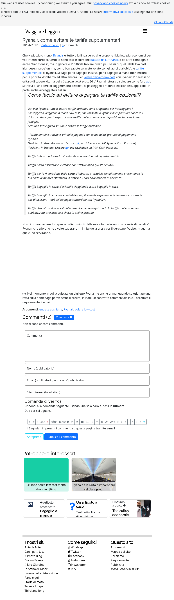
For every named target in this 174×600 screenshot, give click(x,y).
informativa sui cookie (118, 12)
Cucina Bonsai (34, 560)
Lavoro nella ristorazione (41, 573)
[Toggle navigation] (145, 31)
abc (42, 422)
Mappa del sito (121, 552)
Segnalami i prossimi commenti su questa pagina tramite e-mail (72, 428)
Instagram (76, 560)
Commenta (64, 317)
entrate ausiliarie (50, 309)
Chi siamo (117, 556)
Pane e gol (32, 578)
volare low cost (85, 309)
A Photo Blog (33, 556)
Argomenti (118, 547)
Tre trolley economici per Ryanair (121, 515)
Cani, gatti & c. (34, 552)
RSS (72, 569)
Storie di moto (34, 582)
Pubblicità (117, 565)
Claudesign (132, 568)
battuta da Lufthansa (104, 60)
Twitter (74, 552)
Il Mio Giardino (35, 565)
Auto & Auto (33, 547)
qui (148, 81)
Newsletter (77, 565)
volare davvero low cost (99, 77)
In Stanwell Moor (36, 569)
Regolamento (120, 560)
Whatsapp (76, 547)
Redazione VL (50, 45)
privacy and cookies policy (110, 3)
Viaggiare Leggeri (42, 31)
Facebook (76, 556)
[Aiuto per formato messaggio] (144, 422)
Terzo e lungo (34, 586)
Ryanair (58, 55)
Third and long (34, 591)
